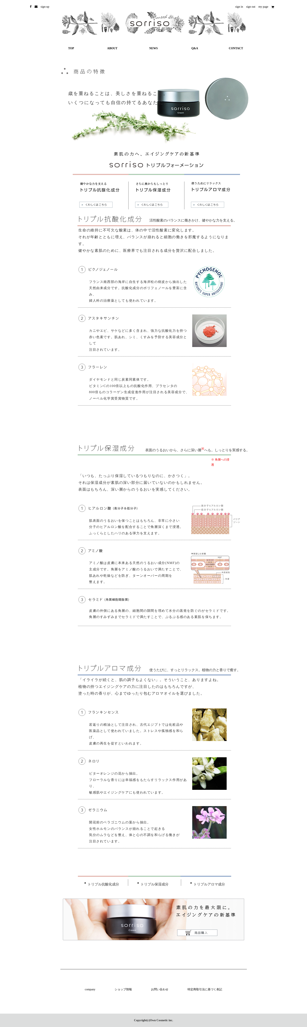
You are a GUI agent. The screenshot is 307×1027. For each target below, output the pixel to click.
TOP (71, 48)
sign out (250, 6)
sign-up (45, 6)
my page (263, 6)
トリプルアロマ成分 (209, 884)
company (90, 989)
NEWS (153, 48)
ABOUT (112, 48)
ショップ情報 (123, 989)
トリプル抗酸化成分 (103, 884)
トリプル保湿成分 (155, 884)
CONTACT (236, 48)
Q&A (194, 48)
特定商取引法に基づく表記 (204, 989)
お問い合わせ (159, 989)
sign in (239, 6)
